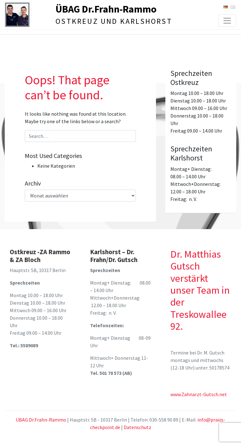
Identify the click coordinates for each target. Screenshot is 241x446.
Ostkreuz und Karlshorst (114, 21)
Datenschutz (137, 427)
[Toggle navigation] (227, 20)
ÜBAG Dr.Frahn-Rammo (106, 9)
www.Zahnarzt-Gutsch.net (198, 394)
